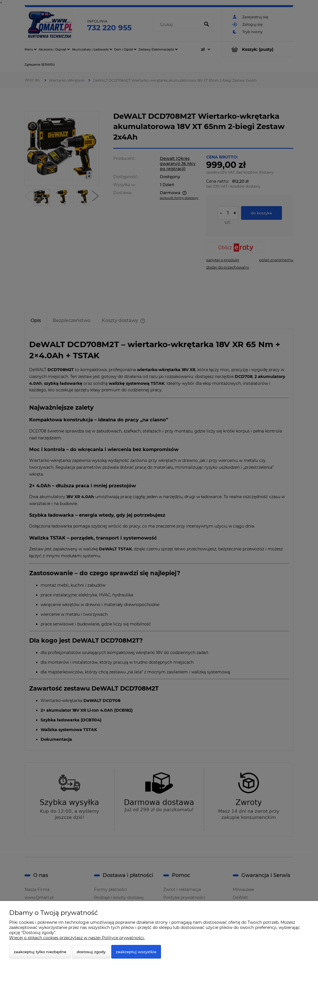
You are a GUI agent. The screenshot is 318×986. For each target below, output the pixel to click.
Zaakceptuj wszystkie (136, 951)
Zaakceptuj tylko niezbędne (40, 951)
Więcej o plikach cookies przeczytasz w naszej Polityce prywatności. (77, 937)
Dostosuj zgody (91, 951)
